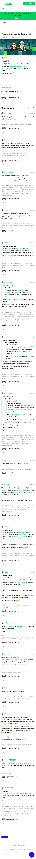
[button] (2, 4)
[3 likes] (10, 702)
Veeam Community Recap (11, 91)
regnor (6, 572)
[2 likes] (9, 777)
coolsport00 (7, 623)
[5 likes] (10, 473)
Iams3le (6, 210)
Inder (5, 460)
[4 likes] (10, 271)
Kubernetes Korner (7, 68)
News (5, 23)
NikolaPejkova (8, 714)
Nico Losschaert (9, 140)
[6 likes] (10, 160)
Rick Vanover (7, 113)
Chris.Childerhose (9, 172)
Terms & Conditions (9, 850)
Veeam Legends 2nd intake (18, 66)
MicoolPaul (7, 484)
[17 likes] (10, 98)
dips (5, 688)
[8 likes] (10, 128)
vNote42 (6, 654)
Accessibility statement (25, 850)
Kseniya (6, 58)
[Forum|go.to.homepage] (8, 4)
